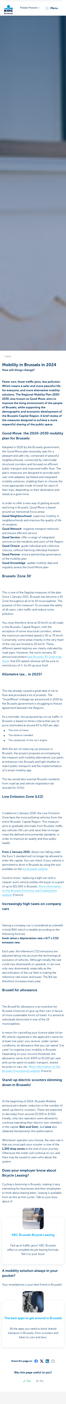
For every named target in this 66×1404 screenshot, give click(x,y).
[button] (51, 8)
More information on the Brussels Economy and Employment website (31, 891)
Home (8, 356)
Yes (27, 1381)
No (39, 1381)
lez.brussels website (35, 869)
